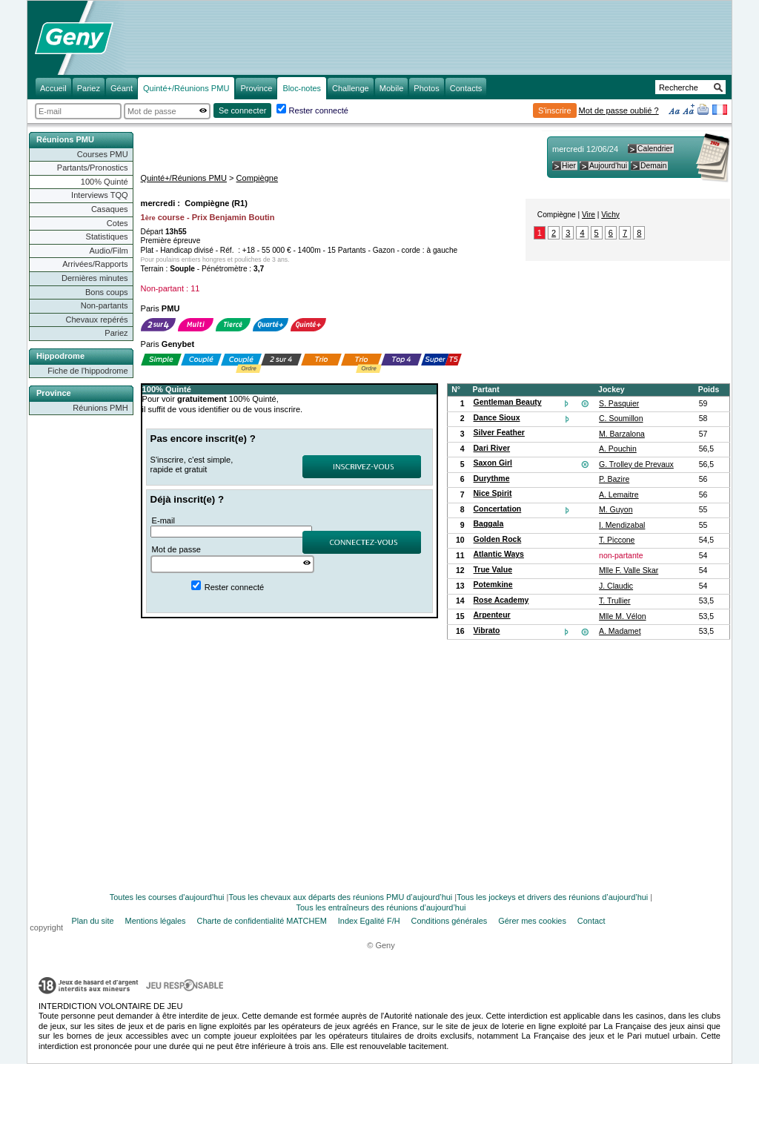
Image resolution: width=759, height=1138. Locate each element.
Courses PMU (102, 154)
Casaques (109, 209)
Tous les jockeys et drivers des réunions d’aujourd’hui (552, 897)
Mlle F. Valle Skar (628, 570)
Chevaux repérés (97, 319)
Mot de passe (176, 549)
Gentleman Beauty (508, 402)
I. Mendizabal (622, 525)
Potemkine (493, 584)
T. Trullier (615, 601)
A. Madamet (620, 631)
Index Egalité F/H (369, 920)
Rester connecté (318, 110)
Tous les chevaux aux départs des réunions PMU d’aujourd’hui (341, 897)
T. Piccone (616, 540)
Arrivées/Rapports (94, 263)
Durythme (492, 478)
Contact (591, 920)
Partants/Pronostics (92, 167)
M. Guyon (615, 510)
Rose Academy (501, 600)
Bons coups (106, 292)
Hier (569, 166)
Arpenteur (492, 615)
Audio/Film (108, 250)
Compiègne (257, 177)
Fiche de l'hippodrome (87, 370)
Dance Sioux (497, 418)
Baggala (489, 524)
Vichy (610, 215)
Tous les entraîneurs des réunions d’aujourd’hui (381, 907)
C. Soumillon (621, 418)
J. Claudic (616, 586)
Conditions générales (449, 920)
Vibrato (487, 630)
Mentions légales (155, 920)
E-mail (163, 520)
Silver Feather (499, 433)
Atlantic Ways (499, 554)
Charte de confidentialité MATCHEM (262, 920)
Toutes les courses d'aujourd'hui (167, 897)
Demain (653, 166)
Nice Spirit (493, 493)
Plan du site (93, 920)
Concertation (498, 509)
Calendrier (654, 149)
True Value (493, 570)
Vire (588, 215)
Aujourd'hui (608, 166)
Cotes (117, 223)
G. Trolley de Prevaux (636, 464)
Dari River (492, 448)
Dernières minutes (95, 278)
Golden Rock (498, 539)
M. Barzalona (622, 434)
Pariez (116, 332)
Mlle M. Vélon (622, 616)
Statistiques (107, 236)
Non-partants (104, 305)
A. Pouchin (618, 449)
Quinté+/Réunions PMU (184, 177)
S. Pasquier (619, 404)
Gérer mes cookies (532, 920)
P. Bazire (614, 479)
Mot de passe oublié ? (619, 110)
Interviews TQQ (99, 195)
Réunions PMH (100, 407)
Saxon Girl (493, 463)
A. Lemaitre (619, 495)
